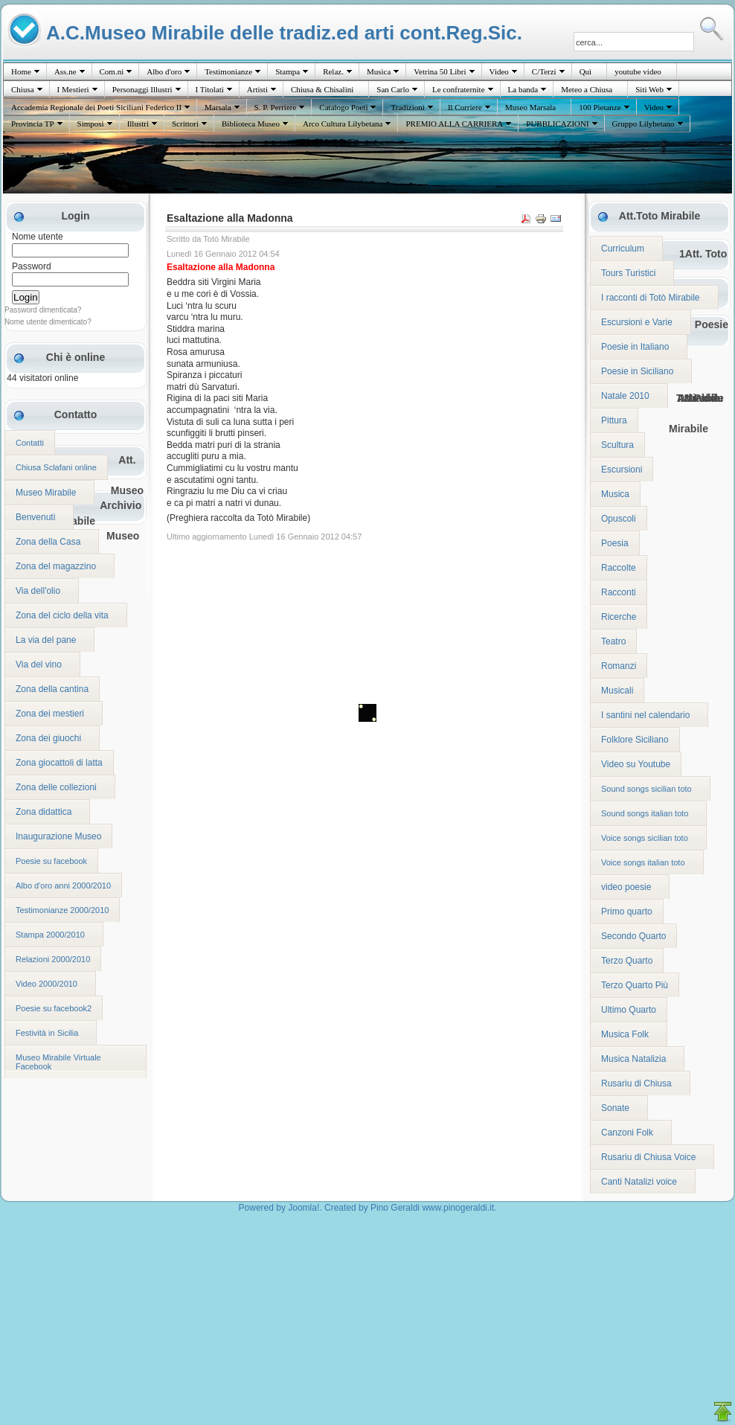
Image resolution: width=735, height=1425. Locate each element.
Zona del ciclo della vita (62, 615)
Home (21, 71)
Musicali (617, 690)
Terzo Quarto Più (634, 985)
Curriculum (622, 248)
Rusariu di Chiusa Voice (648, 1157)
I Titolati (210, 89)
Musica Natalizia (633, 1059)
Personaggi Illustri (142, 89)
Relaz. (333, 71)
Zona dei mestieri (50, 713)
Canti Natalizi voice (639, 1181)
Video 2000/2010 (46, 983)
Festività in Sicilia (47, 1032)
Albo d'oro (164, 71)
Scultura (617, 445)
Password (31, 266)
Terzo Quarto (626, 960)
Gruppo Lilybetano (643, 123)
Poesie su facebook (51, 860)
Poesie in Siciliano (637, 371)
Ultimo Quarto (628, 1010)
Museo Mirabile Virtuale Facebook (58, 1062)
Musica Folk (625, 1034)
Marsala (218, 107)
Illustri (138, 123)
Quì (586, 71)
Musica (379, 71)
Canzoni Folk (627, 1132)
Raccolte (618, 568)
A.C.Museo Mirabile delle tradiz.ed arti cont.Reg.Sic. (284, 32)
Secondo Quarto (633, 936)
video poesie (626, 887)
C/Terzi (544, 71)
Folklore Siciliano (635, 739)
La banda (523, 89)
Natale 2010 (625, 396)
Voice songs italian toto (643, 862)
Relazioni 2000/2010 (53, 959)
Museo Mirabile (46, 492)
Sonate (615, 1108)
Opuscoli (618, 518)
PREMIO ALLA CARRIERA (454, 123)
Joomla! (303, 1208)
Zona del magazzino (56, 566)
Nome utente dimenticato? (48, 322)
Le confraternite (458, 89)
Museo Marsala (530, 107)
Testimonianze (228, 71)
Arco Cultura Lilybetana (343, 123)
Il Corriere (465, 107)
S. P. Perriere (275, 107)
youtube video (637, 71)
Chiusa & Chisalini (322, 89)
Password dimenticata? (42, 310)
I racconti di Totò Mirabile (650, 297)
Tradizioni (407, 107)
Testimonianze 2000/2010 (62, 910)
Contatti (30, 442)
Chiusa (22, 89)
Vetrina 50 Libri (440, 71)
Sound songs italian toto (644, 813)
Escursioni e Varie (637, 322)
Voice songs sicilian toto (644, 837)
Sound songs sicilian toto (646, 788)
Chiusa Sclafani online (56, 467)
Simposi (90, 123)
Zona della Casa (48, 542)
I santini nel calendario (645, 715)
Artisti (257, 89)
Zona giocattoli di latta (59, 763)
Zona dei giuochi (48, 738)
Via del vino (39, 664)
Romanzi (618, 666)
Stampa (287, 71)
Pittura (614, 420)
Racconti (618, 592)
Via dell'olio (38, 591)
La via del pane (46, 640)
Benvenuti (35, 517)
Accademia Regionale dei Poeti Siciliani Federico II (96, 107)
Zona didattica (43, 812)
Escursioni (621, 469)
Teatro (613, 641)
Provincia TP (32, 123)
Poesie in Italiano (635, 347)
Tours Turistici (628, 273)
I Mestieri (73, 89)
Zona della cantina (52, 689)
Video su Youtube (635, 764)
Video (499, 71)
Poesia (615, 543)
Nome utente (37, 236)
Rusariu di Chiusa (636, 1083)
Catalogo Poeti (343, 107)
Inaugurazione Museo (58, 836)
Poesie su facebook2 (54, 1008)
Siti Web (649, 89)
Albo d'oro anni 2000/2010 (63, 885)
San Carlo (392, 89)
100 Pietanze (600, 107)
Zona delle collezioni (56, 787)
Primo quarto (626, 911)
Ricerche (618, 617)
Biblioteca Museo (251, 123)
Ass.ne (65, 71)
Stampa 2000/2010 (50, 934)
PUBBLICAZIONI (557, 123)
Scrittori (185, 123)
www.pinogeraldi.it (458, 1208)
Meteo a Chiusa (586, 89)
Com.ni (112, 71)
